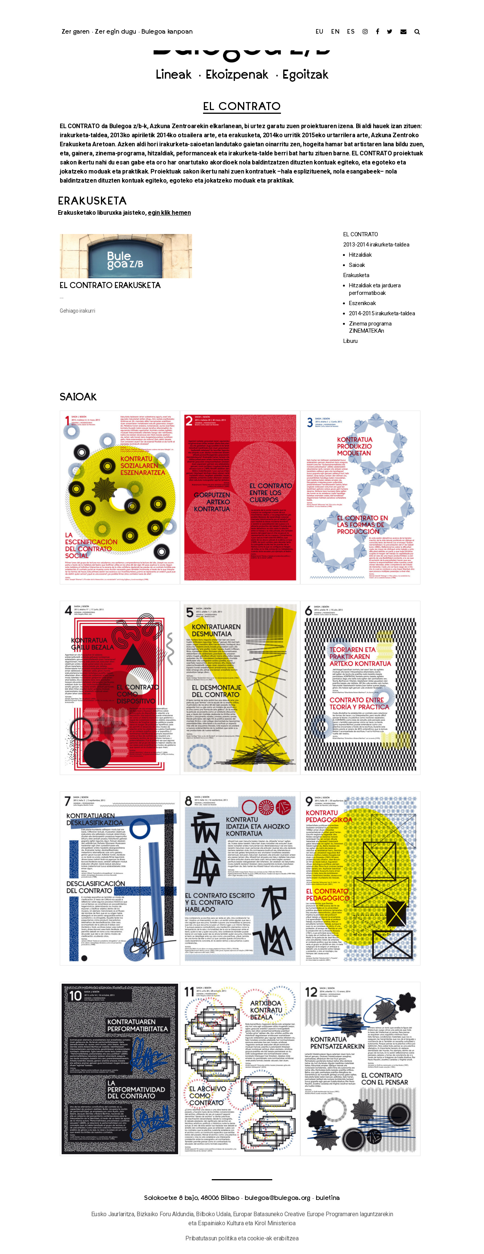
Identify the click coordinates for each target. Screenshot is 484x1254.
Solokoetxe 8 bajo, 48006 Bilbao (191, 1198)
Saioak (357, 265)
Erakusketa (356, 275)
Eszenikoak (362, 303)
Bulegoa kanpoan (166, 32)
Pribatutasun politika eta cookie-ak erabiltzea (241, 1238)
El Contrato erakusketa (110, 286)
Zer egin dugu (115, 32)
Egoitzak (305, 76)
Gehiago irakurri (77, 311)
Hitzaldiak (360, 254)
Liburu (350, 341)
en (335, 32)
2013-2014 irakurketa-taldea (376, 244)
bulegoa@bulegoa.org (277, 1198)
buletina (328, 1198)
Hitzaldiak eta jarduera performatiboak (375, 289)
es (351, 32)
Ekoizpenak (239, 76)
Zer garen (76, 32)
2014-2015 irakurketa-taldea (382, 313)
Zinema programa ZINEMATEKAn (370, 327)
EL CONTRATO (360, 234)
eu (320, 32)
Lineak (175, 76)
